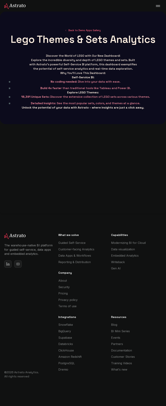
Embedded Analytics (125, 255)
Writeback (118, 262)
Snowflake (65, 324)
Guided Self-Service (72, 243)
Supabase (65, 337)
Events (115, 337)
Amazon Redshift (70, 356)
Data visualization (123, 249)
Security (64, 287)
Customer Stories (123, 356)
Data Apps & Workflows (74, 255)
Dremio (63, 369)
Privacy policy (68, 300)
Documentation (121, 350)
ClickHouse (66, 350)
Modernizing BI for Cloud (128, 243)
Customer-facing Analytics (76, 249)
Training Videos (121, 363)
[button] (158, 6)
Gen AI (116, 268)
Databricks (65, 344)
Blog (114, 324)
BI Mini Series (120, 331)
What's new (119, 369)
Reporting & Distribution (74, 262)
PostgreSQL (66, 363)
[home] (13, 6)
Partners (117, 344)
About (62, 280)
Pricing (63, 293)
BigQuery (64, 331)
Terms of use (67, 306)
